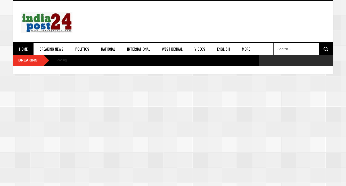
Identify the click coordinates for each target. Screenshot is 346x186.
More (246, 49)
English (223, 49)
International (138, 49)
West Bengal (172, 49)
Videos (199, 49)
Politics (82, 49)
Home (23, 49)
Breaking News (51, 49)
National (108, 49)
